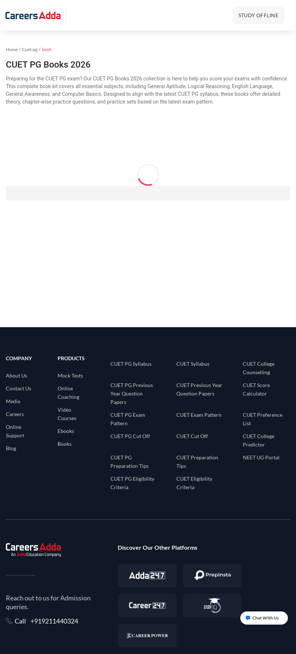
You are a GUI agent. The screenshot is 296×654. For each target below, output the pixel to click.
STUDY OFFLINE (258, 15)
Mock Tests (70, 375)
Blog (11, 448)
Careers (15, 414)
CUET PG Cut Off (130, 436)
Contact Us (18, 388)
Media (13, 401)
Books (65, 444)
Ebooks (66, 431)
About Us (16, 375)
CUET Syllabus (192, 364)
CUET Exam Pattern (199, 415)
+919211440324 (54, 621)
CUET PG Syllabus (130, 364)
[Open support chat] (264, 618)
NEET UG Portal (261, 457)
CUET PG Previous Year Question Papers (131, 393)
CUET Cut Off (192, 436)
